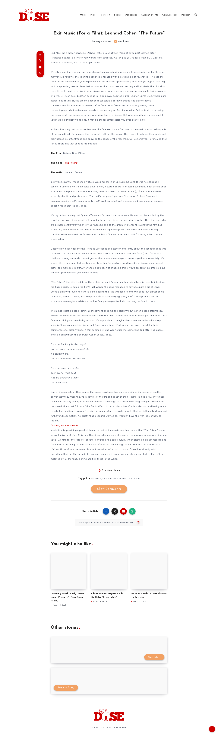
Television (104, 15)
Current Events (149, 15)
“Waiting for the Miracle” (65, 425)
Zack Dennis (133, 478)
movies (122, 478)
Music (83, 15)
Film (92, 15)
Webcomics (131, 15)
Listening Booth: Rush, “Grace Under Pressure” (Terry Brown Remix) (67, 597)
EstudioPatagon (118, 727)
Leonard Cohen (110, 478)
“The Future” (71, 162)
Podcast (185, 15)
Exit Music (107, 471)
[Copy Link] (109, 522)
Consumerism (169, 15)
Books (117, 15)
